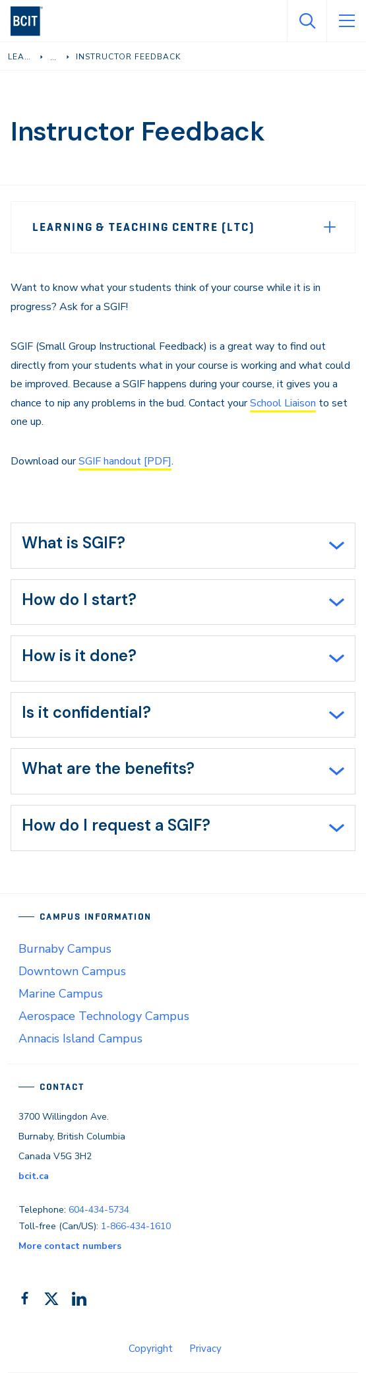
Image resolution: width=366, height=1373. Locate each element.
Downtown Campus (72, 971)
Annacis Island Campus (80, 1038)
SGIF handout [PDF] (124, 461)
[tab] (183, 546)
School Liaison (283, 403)
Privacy (205, 1348)
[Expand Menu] (329, 226)
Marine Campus (60, 994)
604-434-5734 (99, 1209)
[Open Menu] (346, 21)
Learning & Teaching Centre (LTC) (143, 227)
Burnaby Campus (64, 949)
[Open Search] (306, 21)
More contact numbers (69, 1246)
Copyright (151, 1348)
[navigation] (32, 21)
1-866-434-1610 (136, 1226)
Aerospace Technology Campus (103, 1016)
